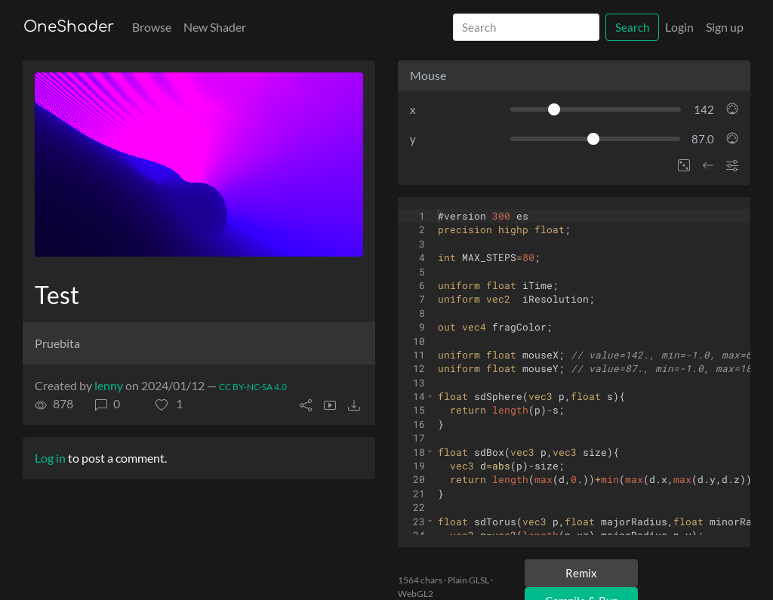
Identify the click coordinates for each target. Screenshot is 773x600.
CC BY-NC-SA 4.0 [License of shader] (253, 386)
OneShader (68, 26)
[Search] (526, 28)
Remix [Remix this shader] (581, 573)
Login (679, 27)
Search (632, 27)
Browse (151, 27)
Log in (50, 458)
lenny (108, 385)
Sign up (725, 27)
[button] (169, 404)
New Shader (214, 27)
